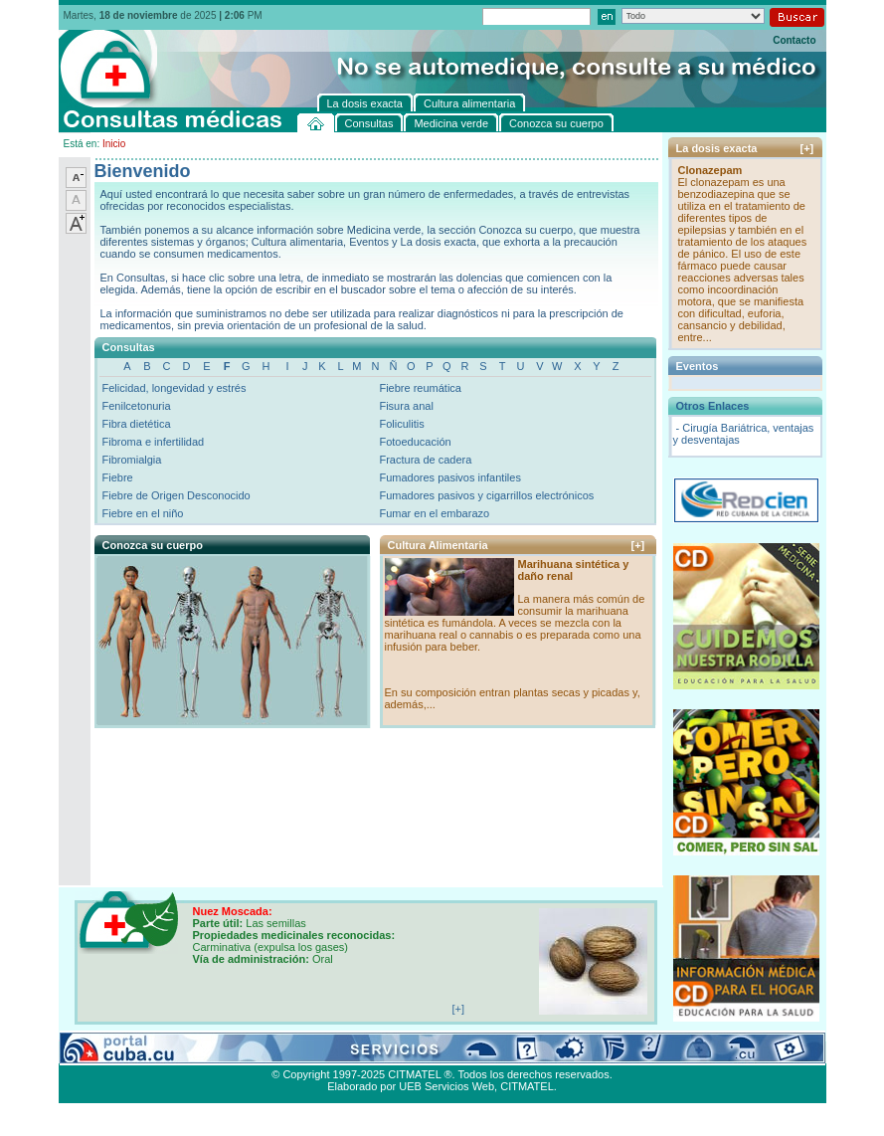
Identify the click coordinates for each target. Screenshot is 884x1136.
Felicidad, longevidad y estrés (174, 388)
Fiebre (117, 477)
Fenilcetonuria (136, 406)
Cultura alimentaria (464, 1051)
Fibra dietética (136, 424)
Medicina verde (184, 1051)
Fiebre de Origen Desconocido (176, 495)
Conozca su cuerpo (278, 1051)
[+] (638, 545)
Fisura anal (406, 406)
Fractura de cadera (425, 460)
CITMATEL (527, 1086)
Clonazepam (710, 170)
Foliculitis (401, 424)
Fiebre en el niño (143, 513)
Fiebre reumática (420, 388)
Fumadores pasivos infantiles (449, 477)
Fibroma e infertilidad (153, 442)
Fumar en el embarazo (434, 513)
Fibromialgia (132, 460)
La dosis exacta (372, 1051)
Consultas (113, 1051)
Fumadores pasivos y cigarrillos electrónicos (486, 495)
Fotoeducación (414, 442)
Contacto (794, 40)
